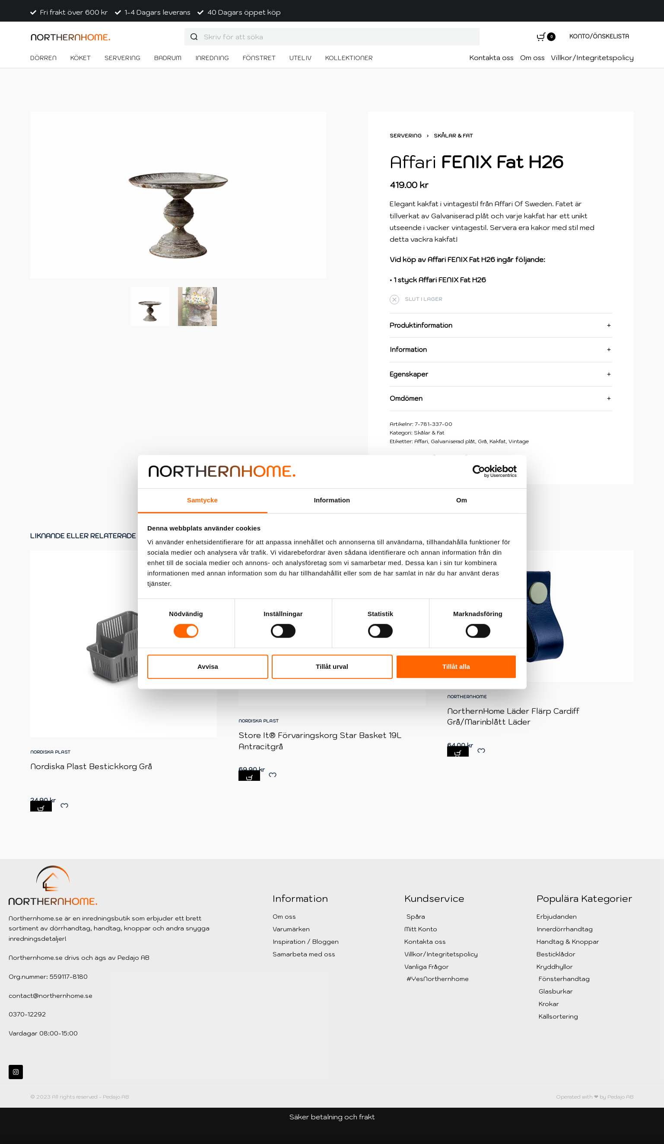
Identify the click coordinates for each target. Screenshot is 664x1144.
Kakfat (497, 441)
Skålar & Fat (453, 135)
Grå (482, 441)
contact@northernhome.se (50, 996)
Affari (421, 441)
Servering (406, 135)
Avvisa (207, 666)
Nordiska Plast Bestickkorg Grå (92, 781)
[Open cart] (546, 37)
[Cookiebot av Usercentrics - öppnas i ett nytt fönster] (479, 471)
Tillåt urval (332, 666)
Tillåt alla (456, 666)
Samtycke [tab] (202, 500)
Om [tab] (461, 500)
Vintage (518, 441)
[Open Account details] (599, 37)
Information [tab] (332, 500)
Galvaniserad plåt (453, 441)
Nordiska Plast (53, 768)
